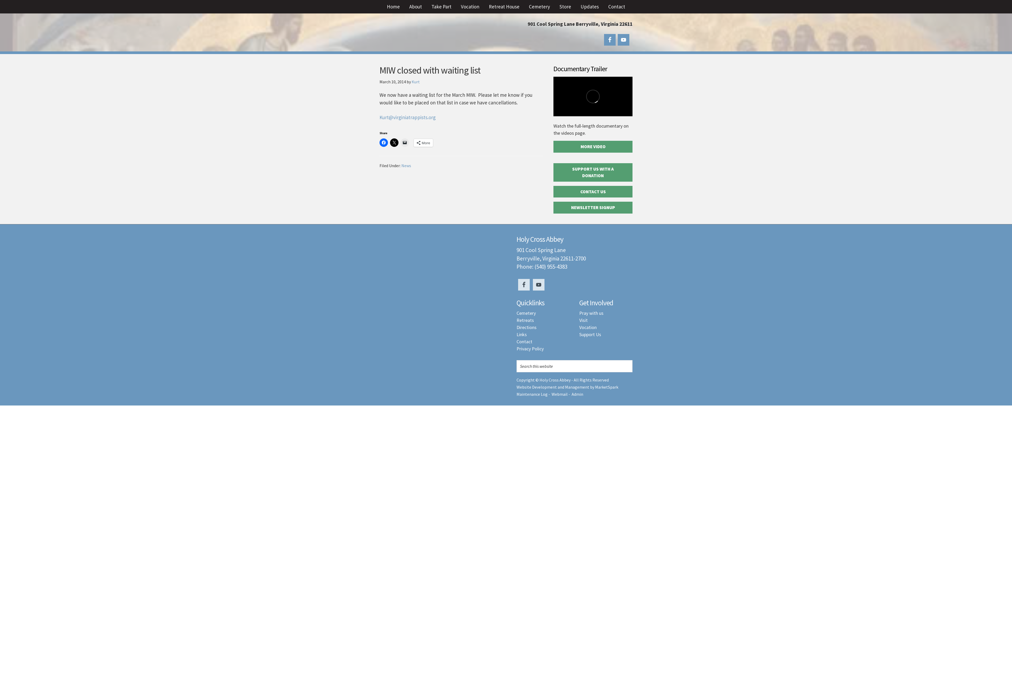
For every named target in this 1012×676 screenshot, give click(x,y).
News (406, 165)
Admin (577, 394)
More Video (593, 146)
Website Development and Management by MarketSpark (567, 387)
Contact (524, 342)
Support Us (590, 334)
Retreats (525, 320)
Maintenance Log (532, 394)
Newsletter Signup (593, 207)
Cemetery (526, 313)
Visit (583, 320)
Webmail (560, 394)
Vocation (588, 327)
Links (522, 334)
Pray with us (591, 313)
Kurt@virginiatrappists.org (408, 117)
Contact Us (593, 192)
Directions (527, 327)
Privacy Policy (530, 349)
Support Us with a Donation (593, 172)
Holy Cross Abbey (432, 34)
